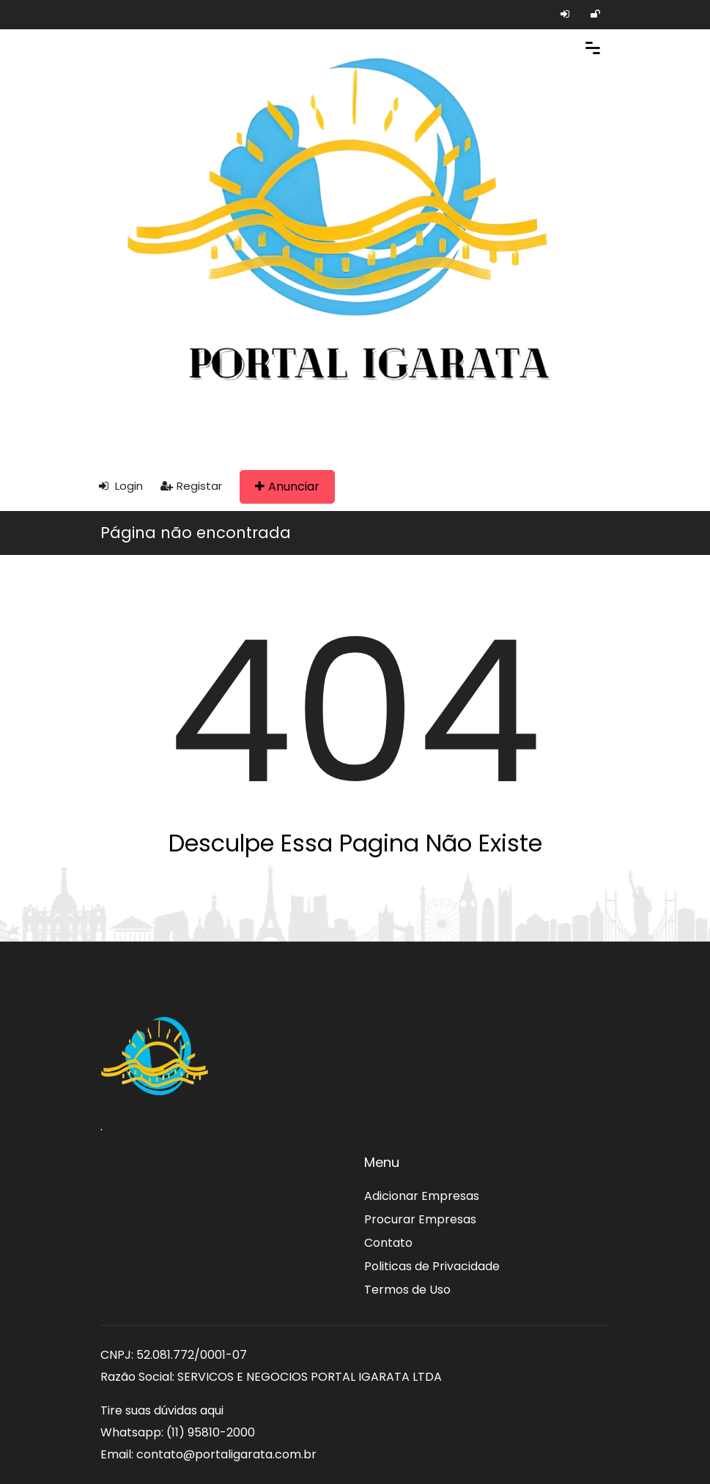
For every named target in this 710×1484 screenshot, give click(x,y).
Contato (388, 1242)
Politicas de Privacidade (432, 1266)
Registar (191, 485)
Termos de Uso (407, 1289)
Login (121, 485)
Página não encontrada (195, 532)
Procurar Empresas (420, 1219)
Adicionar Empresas (421, 1195)
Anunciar (287, 486)
